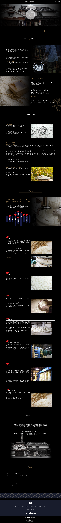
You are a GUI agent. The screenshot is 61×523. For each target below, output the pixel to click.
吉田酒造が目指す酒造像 (30, 506)
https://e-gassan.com (18, 485)
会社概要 (23, 506)
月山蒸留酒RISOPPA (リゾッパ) (12, 257)
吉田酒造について (18, 506)
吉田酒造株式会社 (30, 517)
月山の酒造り (44, 506)
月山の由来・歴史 (38, 506)
